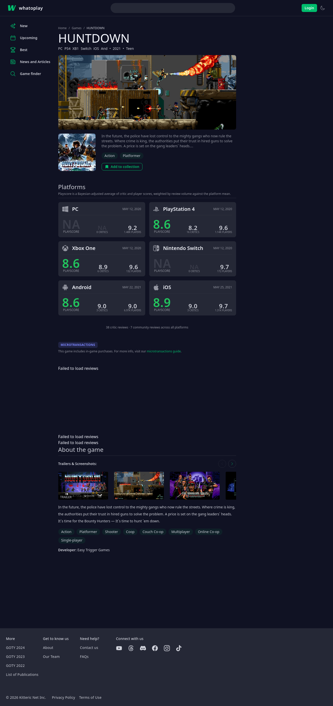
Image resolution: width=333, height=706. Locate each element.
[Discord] (143, 648)
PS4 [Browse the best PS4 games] (67, 48)
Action (110, 155)
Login (309, 7)
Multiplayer (180, 531)
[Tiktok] (179, 648)
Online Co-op (208, 531)
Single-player (71, 540)
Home (62, 28)
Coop (130, 531)
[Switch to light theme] (322, 7)
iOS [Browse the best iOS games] (96, 48)
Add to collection (122, 166)
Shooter (111, 531)
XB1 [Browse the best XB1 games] (75, 48)
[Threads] (131, 648)
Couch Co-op (152, 531)
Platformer (131, 155)
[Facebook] (155, 648)
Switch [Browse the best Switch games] (86, 48)
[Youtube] (119, 648)
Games (76, 28)
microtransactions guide (164, 351)
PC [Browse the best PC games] (60, 48)
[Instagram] (167, 648)
